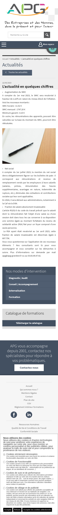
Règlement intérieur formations (29, 407)
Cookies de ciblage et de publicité (30, 496)
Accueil (29, 386)
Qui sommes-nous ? (29, 389)
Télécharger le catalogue (29, 323)
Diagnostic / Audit (18, 278)
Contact (29, 396)
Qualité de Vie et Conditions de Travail (29, 428)
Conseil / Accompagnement (23, 284)
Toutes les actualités (18, 72)
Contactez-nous (29, 367)
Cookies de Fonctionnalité (30, 465)
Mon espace (46, 44)
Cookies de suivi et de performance (30, 478)
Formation (14, 297)
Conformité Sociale (29, 431)
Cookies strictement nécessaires (30, 456)
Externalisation (17, 290)
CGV (29, 403)
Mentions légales (29, 393)
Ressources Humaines (29, 424)
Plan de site (29, 400)
